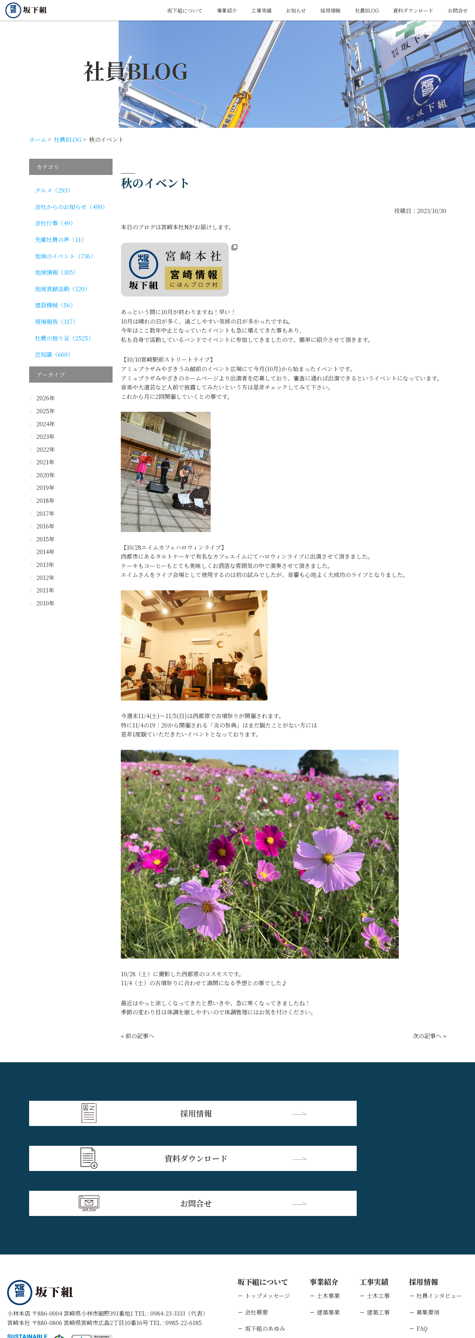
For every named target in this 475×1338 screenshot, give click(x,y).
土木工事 (378, 1202)
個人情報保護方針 (77, 1291)
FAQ (422, 1235)
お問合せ (456, 10)
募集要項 (427, 1219)
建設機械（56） (55, 305)
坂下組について (158, 10)
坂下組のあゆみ (265, 1235)
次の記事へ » (429, 1036)
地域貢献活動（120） (62, 289)
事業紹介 (204, 10)
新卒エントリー (436, 1251)
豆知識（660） (54, 354)
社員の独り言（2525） (64, 338)
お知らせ (279, 10)
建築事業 (328, 1219)
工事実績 (241, 10)
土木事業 (328, 1202)
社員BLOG (356, 10)
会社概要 (256, 1219)
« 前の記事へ (137, 1036)
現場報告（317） (56, 321)
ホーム (37, 139)
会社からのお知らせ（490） (71, 207)
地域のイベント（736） (65, 256)
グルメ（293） (54, 190)
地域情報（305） (57, 272)
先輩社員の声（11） (61, 239)
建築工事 (378, 1219)
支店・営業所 (262, 1251)
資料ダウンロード (407, 10)
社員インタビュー (439, 1202)
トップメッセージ (267, 1202)
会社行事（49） (55, 223)
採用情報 (316, 10)
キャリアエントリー (442, 1268)
